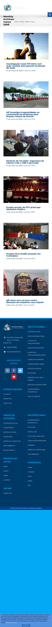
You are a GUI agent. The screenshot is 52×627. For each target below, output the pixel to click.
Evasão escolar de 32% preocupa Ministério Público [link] (23, 208)
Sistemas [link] (7, 403)
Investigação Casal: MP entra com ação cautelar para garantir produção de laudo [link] (25, 66)
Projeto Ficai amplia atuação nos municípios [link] (23, 255)
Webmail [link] (7, 399)
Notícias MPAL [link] (30, 71)
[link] (14, 7)
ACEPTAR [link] (26, 625)
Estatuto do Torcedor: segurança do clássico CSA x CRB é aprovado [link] (25, 162)
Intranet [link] (7, 394)
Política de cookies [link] (11, 622)
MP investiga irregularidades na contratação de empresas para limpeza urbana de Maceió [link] (22, 114)
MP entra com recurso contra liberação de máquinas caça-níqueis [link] (25, 301)
